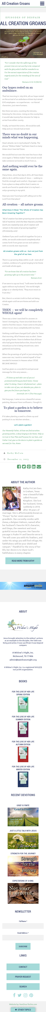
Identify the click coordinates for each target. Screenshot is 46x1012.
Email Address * (23, 933)
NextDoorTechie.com (28, 1004)
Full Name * (23, 921)
